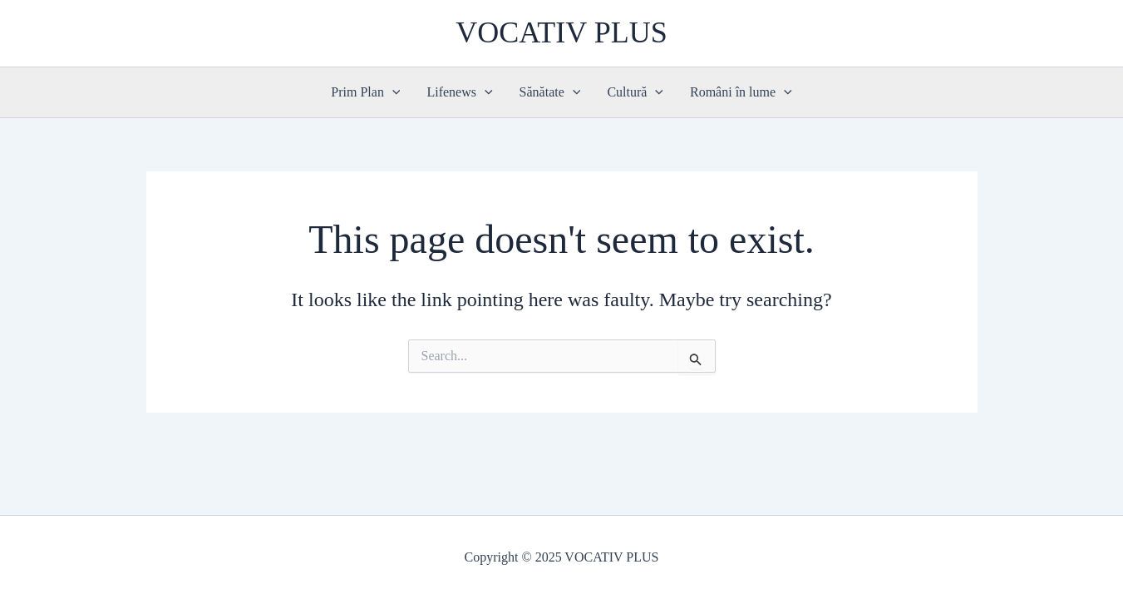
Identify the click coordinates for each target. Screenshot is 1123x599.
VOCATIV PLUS (561, 32)
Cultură (635, 92)
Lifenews (459, 92)
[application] (392, 92)
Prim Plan (365, 92)
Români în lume (741, 92)
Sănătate (550, 92)
